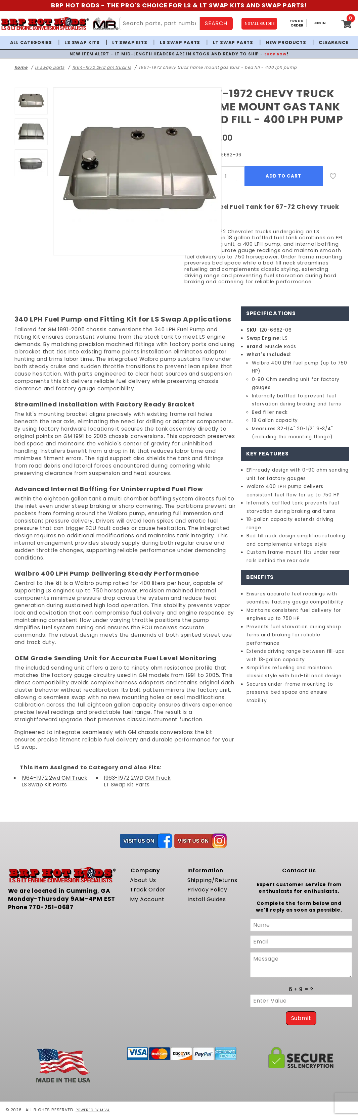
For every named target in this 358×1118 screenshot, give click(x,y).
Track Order (148, 889)
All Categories (31, 42)
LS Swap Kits (82, 42)
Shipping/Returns (212, 880)
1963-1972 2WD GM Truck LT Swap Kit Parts (137, 781)
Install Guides (206, 899)
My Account (147, 899)
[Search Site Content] (159, 23)
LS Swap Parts (180, 42)
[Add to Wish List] (333, 176)
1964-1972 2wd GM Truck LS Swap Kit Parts (54, 781)
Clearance (333, 42)
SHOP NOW (275, 54)
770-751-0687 (51, 907)
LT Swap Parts (233, 42)
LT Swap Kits (129, 42)
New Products (286, 42)
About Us (143, 880)
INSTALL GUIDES (259, 23)
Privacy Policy (207, 889)
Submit (301, 1018)
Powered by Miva (95, 1110)
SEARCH (216, 23)
